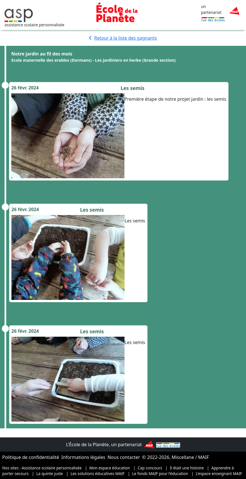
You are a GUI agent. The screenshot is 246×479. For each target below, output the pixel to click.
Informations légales (83, 457)
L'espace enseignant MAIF (219, 473)
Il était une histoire (187, 468)
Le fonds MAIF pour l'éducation (160, 473)
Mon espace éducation (109, 468)
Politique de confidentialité (30, 457)
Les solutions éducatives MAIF (98, 473)
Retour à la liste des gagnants (123, 38)
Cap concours (150, 468)
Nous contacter (123, 457)
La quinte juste (49, 473)
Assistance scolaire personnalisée (51, 468)
